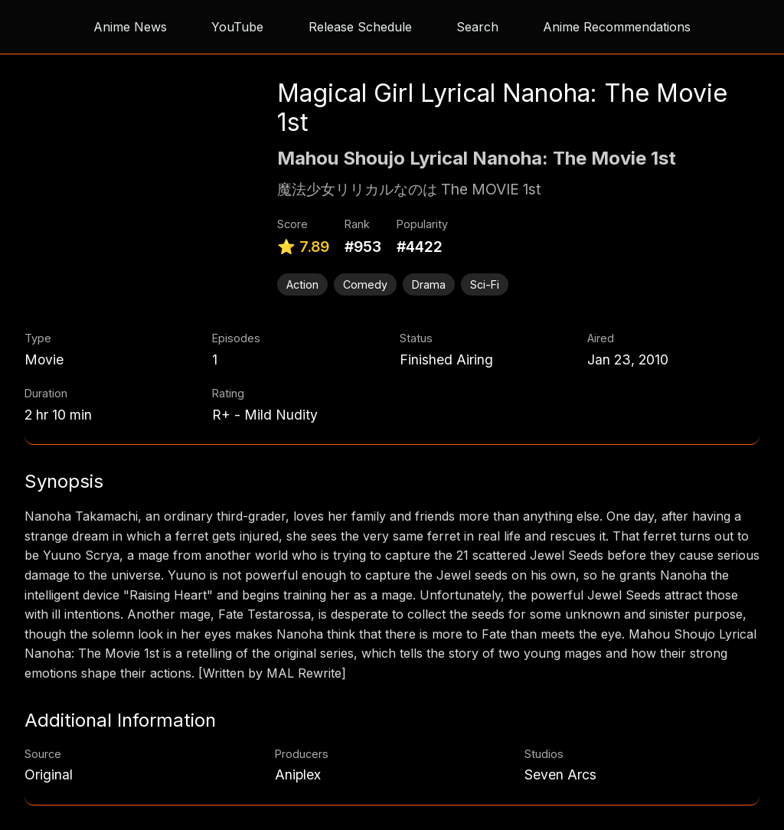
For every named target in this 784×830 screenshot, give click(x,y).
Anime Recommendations (617, 26)
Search (477, 26)
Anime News (130, 26)
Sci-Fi (484, 284)
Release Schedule (360, 26)
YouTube (237, 26)
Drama (429, 284)
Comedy (365, 284)
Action (302, 284)
